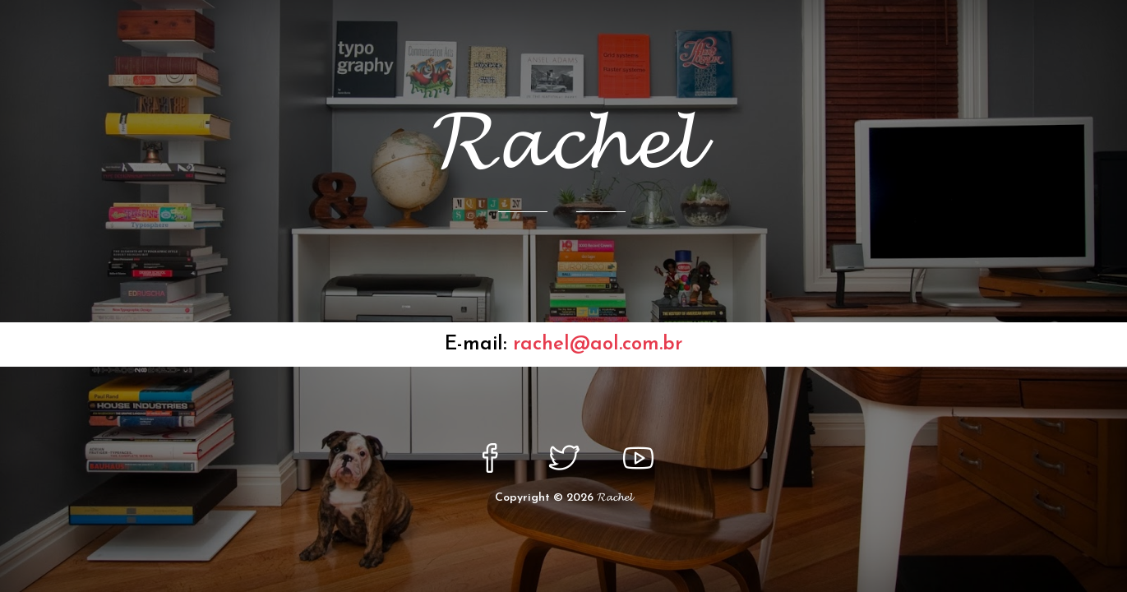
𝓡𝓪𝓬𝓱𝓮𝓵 (614, 498)
